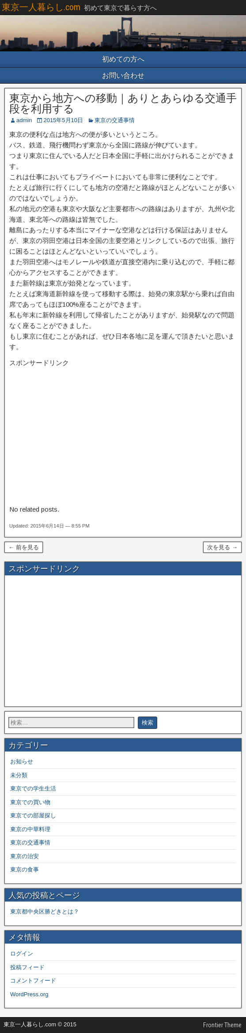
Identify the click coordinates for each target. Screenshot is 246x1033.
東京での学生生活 (33, 788)
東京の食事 (24, 869)
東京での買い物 (30, 802)
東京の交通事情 (115, 120)
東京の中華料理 (30, 829)
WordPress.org (29, 994)
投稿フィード (27, 967)
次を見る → (222, 547)
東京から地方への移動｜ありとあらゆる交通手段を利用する (123, 103)
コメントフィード (33, 980)
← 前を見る (23, 547)
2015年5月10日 (63, 120)
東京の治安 (24, 856)
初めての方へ (123, 59)
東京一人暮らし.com (41, 7)
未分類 (18, 775)
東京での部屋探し (33, 815)
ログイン (21, 953)
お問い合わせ (123, 75)
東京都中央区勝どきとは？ (44, 911)
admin (24, 120)
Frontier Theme (222, 1025)
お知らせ (21, 761)
